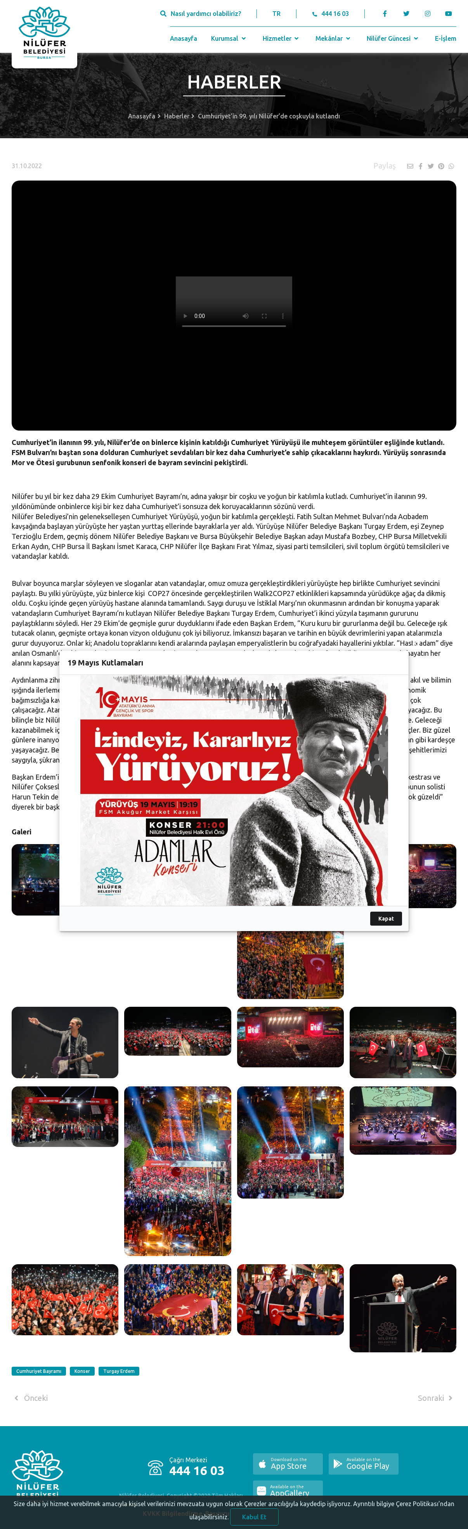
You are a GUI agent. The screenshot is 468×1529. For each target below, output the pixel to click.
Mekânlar (333, 38)
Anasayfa (183, 38)
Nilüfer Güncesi (393, 38)
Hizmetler (281, 38)
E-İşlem (445, 38)
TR (276, 13)
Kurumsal (229, 38)
